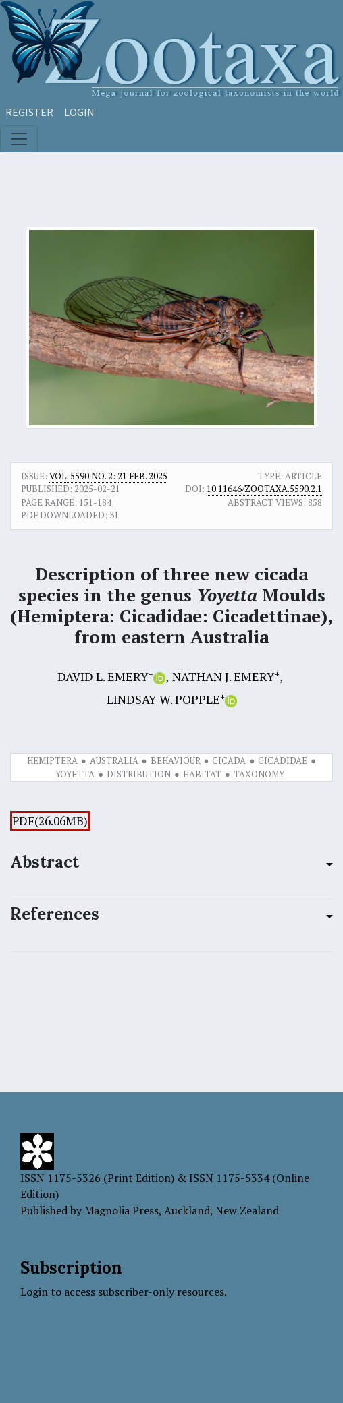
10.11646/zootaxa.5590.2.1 (264, 489)
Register (29, 112)
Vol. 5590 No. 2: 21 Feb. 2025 (108, 476)
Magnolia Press (121, 1210)
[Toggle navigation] (19, 138)
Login (79, 112)
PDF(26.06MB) (50, 821)
